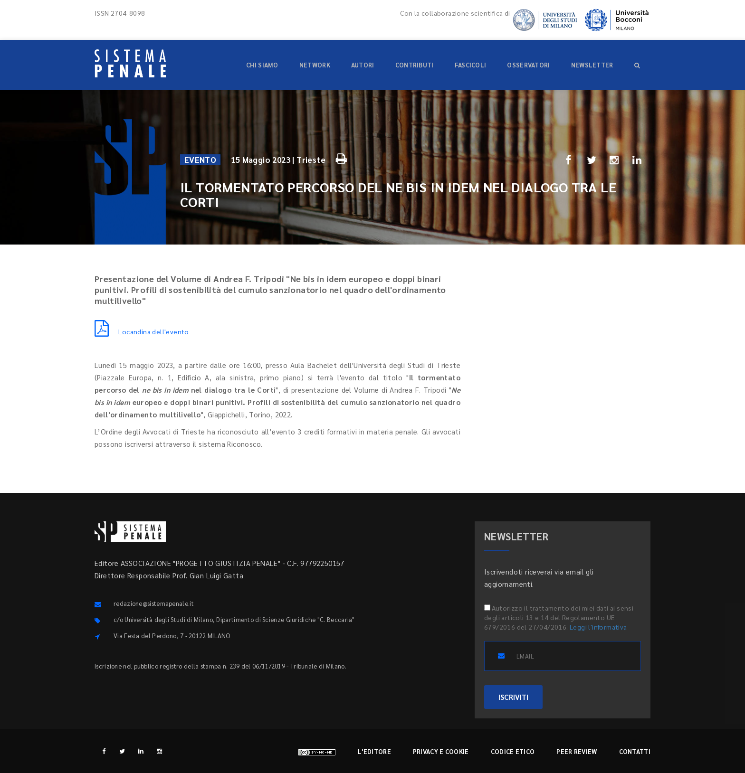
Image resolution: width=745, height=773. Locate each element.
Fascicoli (471, 65)
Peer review (576, 751)
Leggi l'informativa (598, 626)
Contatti (634, 751)
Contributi (414, 65)
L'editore (374, 751)
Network (314, 65)
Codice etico (513, 751)
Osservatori (528, 65)
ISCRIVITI (513, 696)
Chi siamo (262, 65)
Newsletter (592, 65)
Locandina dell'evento (142, 331)
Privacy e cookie (441, 751)
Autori (362, 65)
